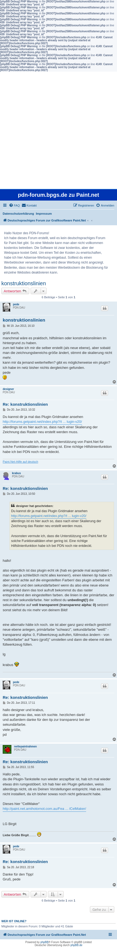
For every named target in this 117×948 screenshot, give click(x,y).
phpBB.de (76, 945)
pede (16, 304)
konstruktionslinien (23, 283)
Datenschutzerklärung (18, 213)
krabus (16, 473)
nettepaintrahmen (25, 746)
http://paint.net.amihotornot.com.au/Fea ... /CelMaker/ (44, 809)
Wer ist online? (14, 921)
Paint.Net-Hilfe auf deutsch (20, 461)
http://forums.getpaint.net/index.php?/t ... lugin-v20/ (42, 422)
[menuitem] (14, 205)
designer (8, 389)
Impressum (44, 213)
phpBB (44, 942)
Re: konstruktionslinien (25, 404)
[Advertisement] (58, 130)
